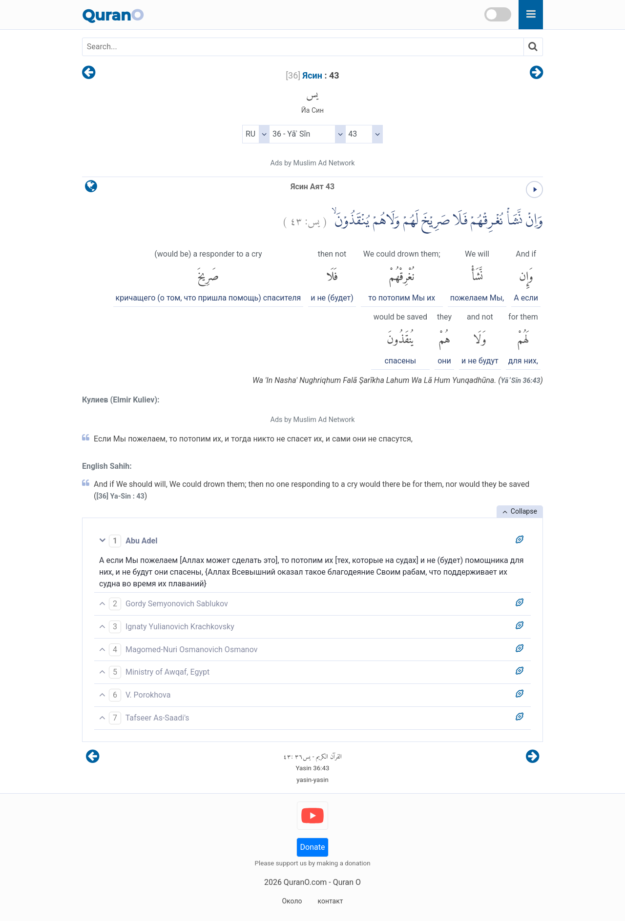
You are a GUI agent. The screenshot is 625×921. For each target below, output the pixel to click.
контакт (330, 901)
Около (292, 901)
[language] (91, 188)
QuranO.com (305, 882)
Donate (312, 847)
